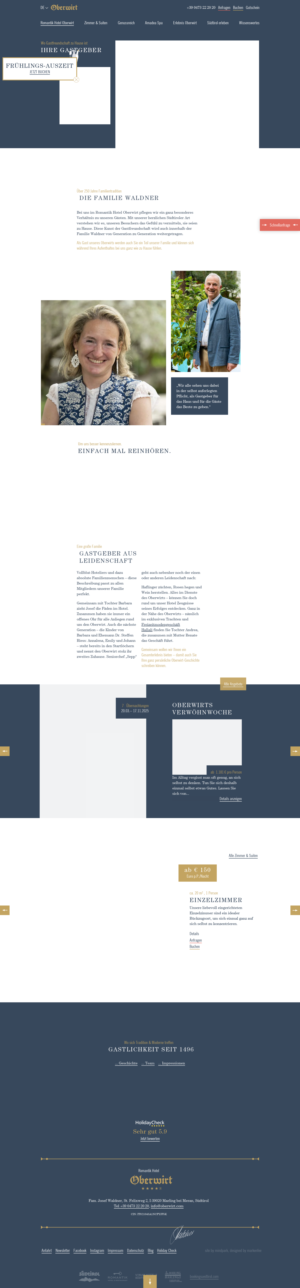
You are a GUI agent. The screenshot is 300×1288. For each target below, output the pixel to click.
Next (295, 751)
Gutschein (252, 7)
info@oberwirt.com (152, 1206)
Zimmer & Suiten (95, 22)
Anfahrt (32, 1250)
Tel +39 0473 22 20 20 (116, 1206)
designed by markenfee (262, 1250)
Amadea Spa (154, 22)
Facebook (65, 1250)
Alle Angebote (248, 683)
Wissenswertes (249, 22)
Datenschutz (120, 1250)
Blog (136, 1250)
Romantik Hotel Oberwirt (57, 22)
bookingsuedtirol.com (189, 1276)
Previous (5, 751)
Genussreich (126, 22)
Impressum (100, 1250)
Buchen (238, 7)
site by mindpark (232, 1250)
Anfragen (224, 7)
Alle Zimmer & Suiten (259, 855)
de (42, 7)
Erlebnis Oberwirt (185, 22)
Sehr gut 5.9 (134, 1131)
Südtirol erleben (218, 22)
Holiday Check (151, 1250)
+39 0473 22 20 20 (201, 7)
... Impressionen (171, 1063)
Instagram (82, 1250)
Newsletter (48, 1250)
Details (210, 933)
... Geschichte (126, 1063)
